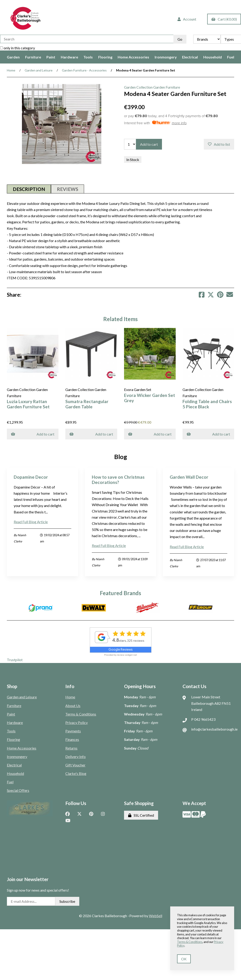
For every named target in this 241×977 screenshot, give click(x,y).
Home (11, 70)
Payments (73, 730)
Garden (13, 57)
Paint (50, 57)
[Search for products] (86, 39)
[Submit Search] (179, 39)
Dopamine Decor (31, 476)
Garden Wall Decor (189, 476)
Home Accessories (133, 57)
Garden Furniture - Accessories (84, 70)
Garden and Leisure (39, 70)
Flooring (105, 57)
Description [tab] (29, 189)
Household (212, 57)
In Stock (132, 159)
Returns (71, 747)
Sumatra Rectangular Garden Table (86, 403)
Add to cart (149, 144)
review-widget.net (127, 654)
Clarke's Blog (75, 772)
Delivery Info (75, 755)
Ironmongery (166, 57)
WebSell (155, 915)
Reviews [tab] (67, 189)
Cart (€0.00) (224, 19)
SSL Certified (141, 814)
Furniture (33, 57)
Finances (72, 738)
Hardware (69, 57)
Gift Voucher (75, 764)
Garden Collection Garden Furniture (152, 87)
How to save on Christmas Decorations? (118, 478)
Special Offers (18, 789)
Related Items (120, 319)
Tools (88, 57)
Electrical (190, 57)
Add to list (219, 144)
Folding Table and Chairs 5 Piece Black (204, 403)
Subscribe (67, 900)
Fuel (230, 57)
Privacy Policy (76, 721)
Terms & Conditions (80, 713)
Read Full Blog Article (31, 521)
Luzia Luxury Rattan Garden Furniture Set (28, 403)
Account (186, 19)
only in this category (17, 48)
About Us (72, 704)
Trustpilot (15, 659)
